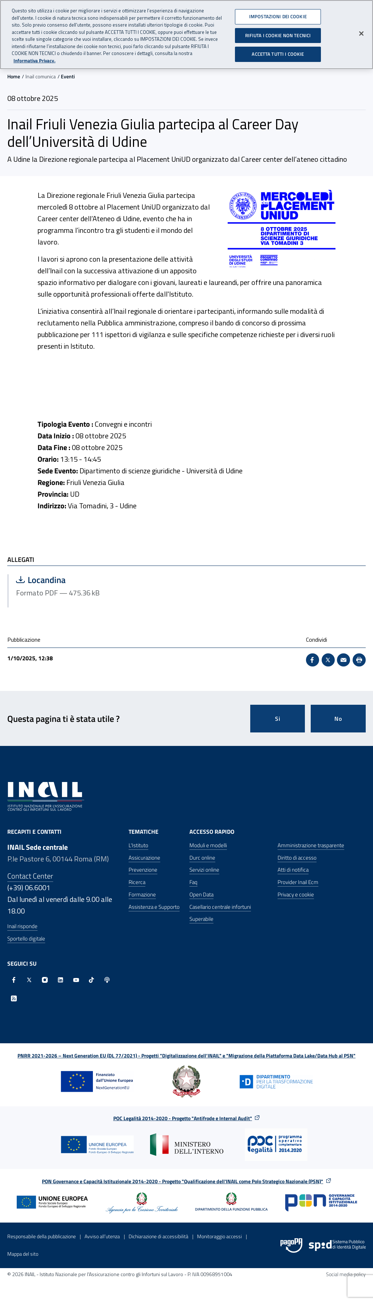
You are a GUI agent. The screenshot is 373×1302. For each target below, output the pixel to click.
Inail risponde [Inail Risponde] (22, 926)
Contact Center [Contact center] (30, 875)
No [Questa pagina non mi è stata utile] (338, 718)
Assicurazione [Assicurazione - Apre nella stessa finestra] (144, 857)
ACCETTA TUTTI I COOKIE (278, 53)
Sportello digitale (26, 938)
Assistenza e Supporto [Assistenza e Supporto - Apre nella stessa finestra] (154, 907)
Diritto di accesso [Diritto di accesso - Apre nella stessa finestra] (297, 857)
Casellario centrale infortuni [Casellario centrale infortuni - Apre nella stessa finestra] (220, 907)
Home (13, 76)
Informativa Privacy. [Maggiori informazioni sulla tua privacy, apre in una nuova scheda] (34, 59)
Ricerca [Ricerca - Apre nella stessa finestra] (137, 882)
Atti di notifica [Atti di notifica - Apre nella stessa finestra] (293, 869)
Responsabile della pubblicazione (41, 1236)
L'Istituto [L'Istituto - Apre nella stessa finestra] (138, 845)
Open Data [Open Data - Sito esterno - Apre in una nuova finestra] (201, 894)
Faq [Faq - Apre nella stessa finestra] (193, 882)
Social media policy (346, 1274)
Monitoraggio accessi (219, 1236)
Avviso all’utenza (102, 1236)
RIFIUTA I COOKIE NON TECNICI (278, 34)
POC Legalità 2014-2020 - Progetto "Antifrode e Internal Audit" (182, 1118)
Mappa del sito (22, 1254)
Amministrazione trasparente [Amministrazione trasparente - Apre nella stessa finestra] (311, 845)
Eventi (68, 76)
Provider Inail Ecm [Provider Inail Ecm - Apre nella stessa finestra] (298, 882)
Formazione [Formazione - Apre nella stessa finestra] (142, 894)
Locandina (89, 579)
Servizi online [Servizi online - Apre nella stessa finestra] (204, 869)
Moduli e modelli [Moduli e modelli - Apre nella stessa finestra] (208, 845)
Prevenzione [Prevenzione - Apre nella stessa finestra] (143, 869)
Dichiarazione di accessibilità (158, 1236)
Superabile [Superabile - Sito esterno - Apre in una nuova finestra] (201, 919)
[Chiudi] (361, 33)
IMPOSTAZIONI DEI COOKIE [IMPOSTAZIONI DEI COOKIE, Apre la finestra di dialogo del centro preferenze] (278, 15)
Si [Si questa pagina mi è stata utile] (277, 718)
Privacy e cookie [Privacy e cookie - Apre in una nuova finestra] (296, 894)
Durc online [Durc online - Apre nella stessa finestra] (202, 857)
